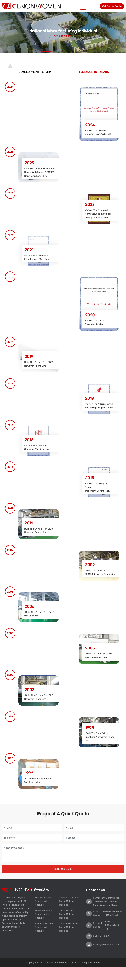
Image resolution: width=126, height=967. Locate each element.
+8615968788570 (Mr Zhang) (115, 913)
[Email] (94, 828)
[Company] (94, 837)
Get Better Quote (112, 6)
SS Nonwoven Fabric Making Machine (66, 914)
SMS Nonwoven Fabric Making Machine (43, 901)
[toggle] (83, 6)
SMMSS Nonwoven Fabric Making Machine (69, 927)
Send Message (63, 869)
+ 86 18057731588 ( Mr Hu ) (114, 925)
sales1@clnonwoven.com (106, 944)
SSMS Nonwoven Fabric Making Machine (44, 927)
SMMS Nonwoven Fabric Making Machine (44, 914)
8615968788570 (101, 936)
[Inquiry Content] (63, 853)
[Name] (32, 828)
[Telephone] (32, 837)
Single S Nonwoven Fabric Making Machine (69, 901)
